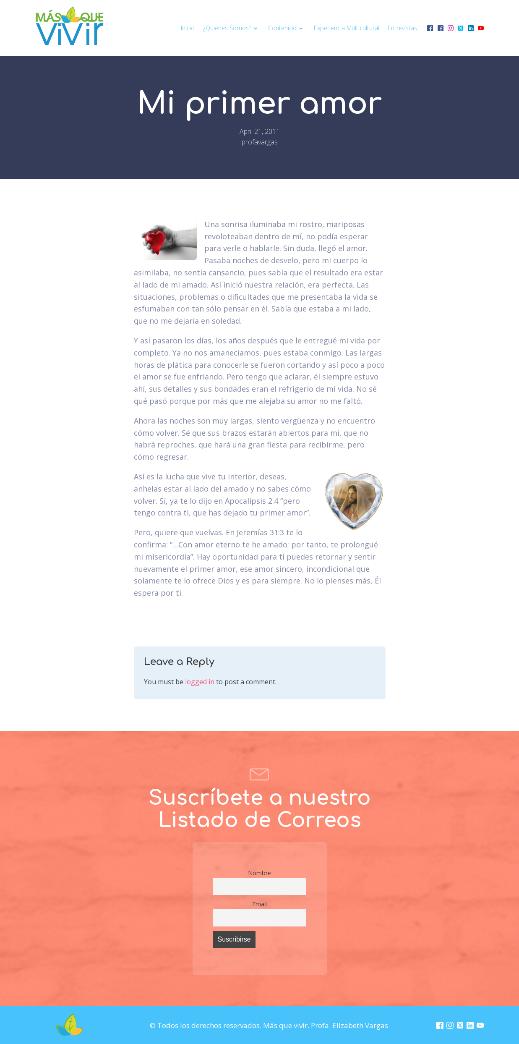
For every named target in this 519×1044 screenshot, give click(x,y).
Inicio (188, 28)
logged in (199, 681)
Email (259, 904)
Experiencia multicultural (346, 28)
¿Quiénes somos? (231, 28)
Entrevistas (402, 28)
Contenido (286, 28)
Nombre (259, 873)
